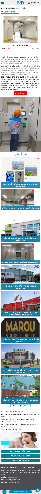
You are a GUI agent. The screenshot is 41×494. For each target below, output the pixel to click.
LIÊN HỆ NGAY (20, 93)
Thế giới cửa (9, 8)
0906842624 (35, 3)
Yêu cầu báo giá (20, 492)
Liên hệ (5, 443)
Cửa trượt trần (21, 8)
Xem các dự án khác (20, 406)
